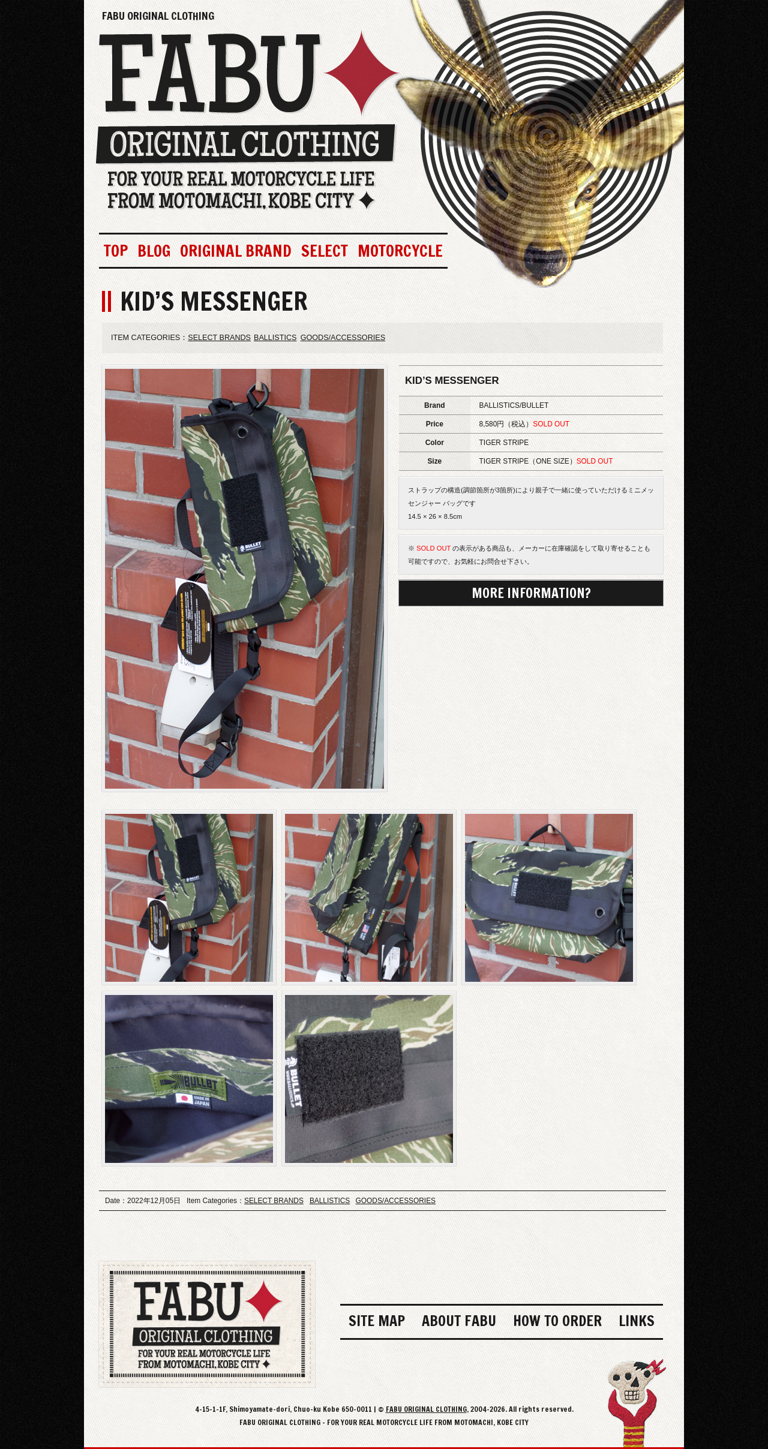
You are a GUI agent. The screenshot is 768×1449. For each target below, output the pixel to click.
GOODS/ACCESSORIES (343, 337)
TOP (116, 250)
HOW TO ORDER (557, 1320)
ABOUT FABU (459, 1320)
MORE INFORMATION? (531, 593)
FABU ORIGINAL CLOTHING (158, 15)
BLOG (153, 250)
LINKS (637, 1320)
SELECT (324, 250)
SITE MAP (377, 1320)
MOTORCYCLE (400, 250)
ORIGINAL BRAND (236, 250)
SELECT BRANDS (219, 337)
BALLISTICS (275, 337)
